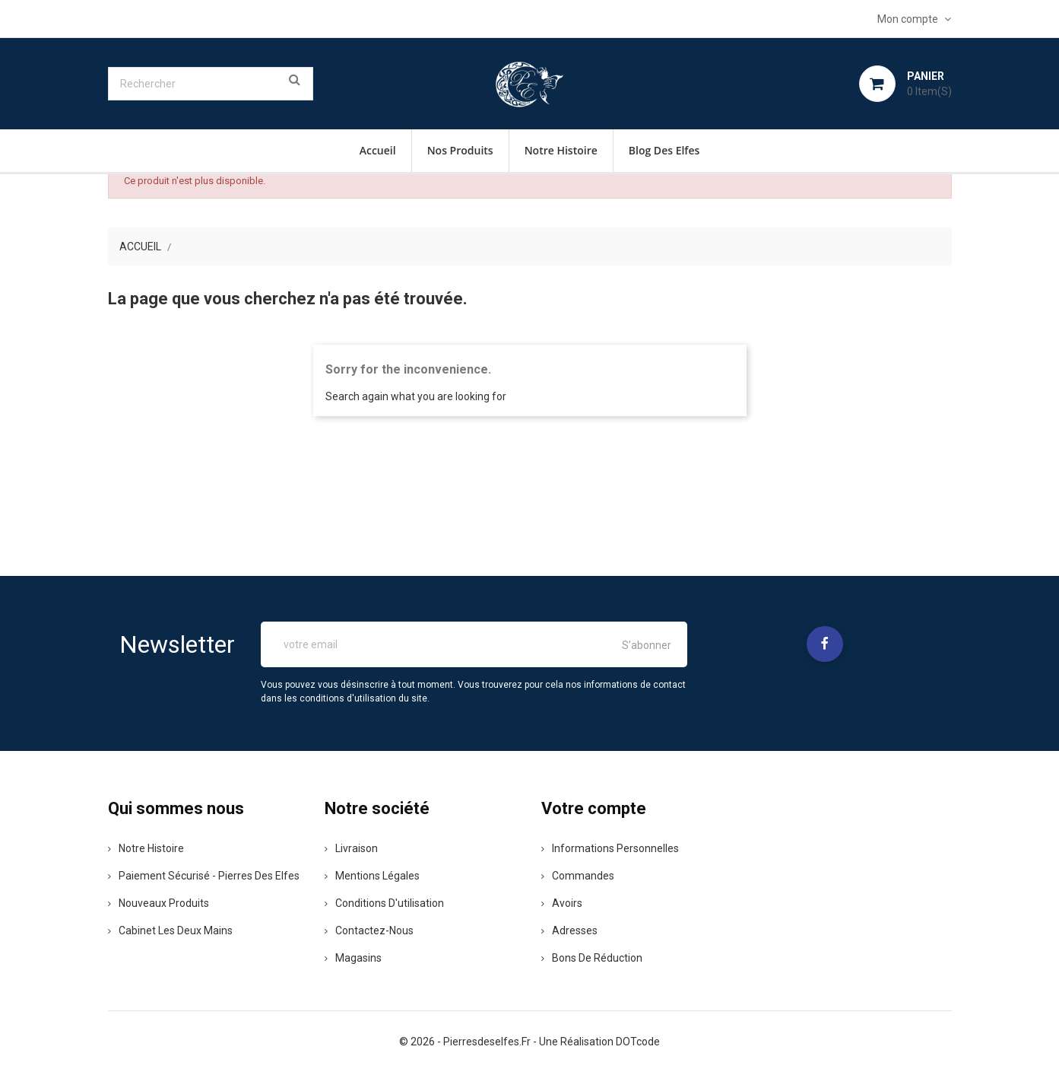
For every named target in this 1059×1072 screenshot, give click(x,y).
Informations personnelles (610, 848)
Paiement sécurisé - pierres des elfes (204, 876)
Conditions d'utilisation (384, 903)
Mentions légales (372, 876)
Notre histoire (561, 150)
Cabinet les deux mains (170, 930)
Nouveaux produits (158, 903)
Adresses (569, 930)
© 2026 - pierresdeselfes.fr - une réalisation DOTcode (529, 1041)
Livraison (351, 848)
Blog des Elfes (664, 150)
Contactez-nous (369, 930)
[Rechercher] (210, 83)
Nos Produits (460, 150)
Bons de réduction (591, 958)
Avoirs (561, 903)
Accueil (378, 150)
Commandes (577, 876)
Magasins (353, 958)
